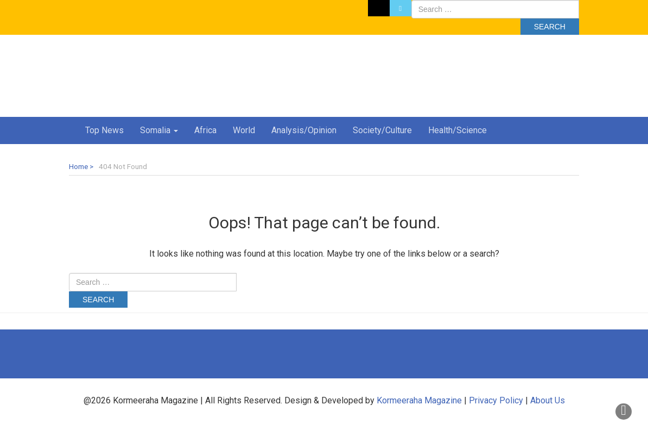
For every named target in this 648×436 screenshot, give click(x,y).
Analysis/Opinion (303, 130)
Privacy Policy (496, 400)
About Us (547, 400)
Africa (205, 130)
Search (550, 26)
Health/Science (457, 130)
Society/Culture (382, 130)
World (244, 130)
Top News (104, 130)
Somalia (159, 130)
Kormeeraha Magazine (419, 400)
